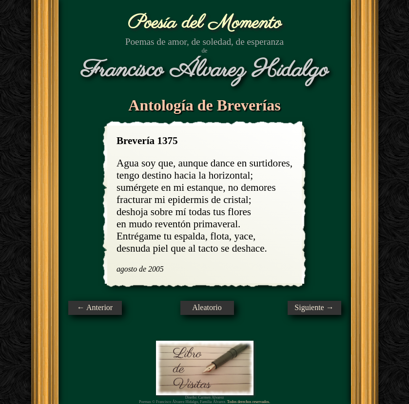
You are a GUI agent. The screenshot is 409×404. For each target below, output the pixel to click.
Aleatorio (206, 307)
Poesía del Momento (204, 23)
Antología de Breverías (204, 105)
